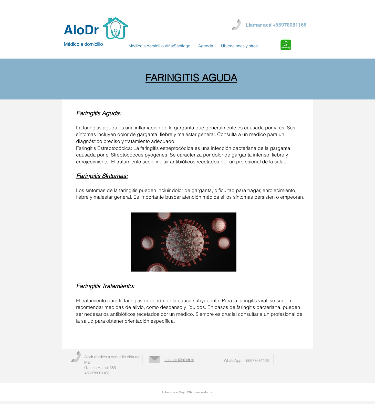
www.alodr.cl (204, 392)
